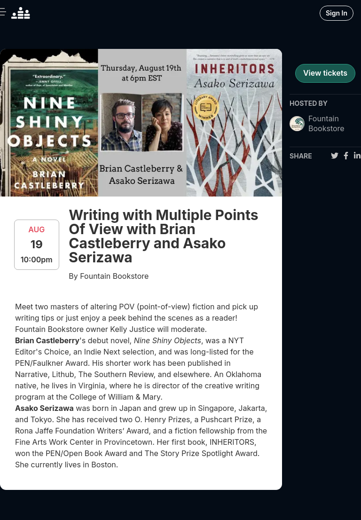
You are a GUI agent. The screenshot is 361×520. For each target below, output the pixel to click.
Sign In (336, 13)
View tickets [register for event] (325, 73)
